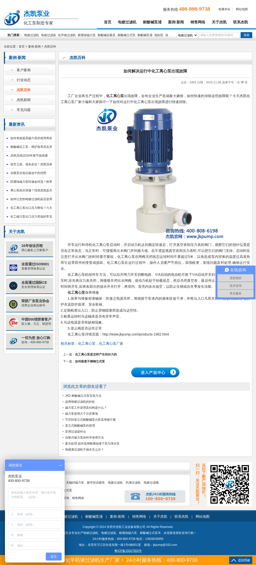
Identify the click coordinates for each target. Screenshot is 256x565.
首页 (107, 22)
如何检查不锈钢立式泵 (90, 361)
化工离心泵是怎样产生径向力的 (96, 354)
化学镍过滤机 (67, 35)
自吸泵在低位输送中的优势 (28, 173)
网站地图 (242, 9)
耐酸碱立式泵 (126, 35)
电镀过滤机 (127, 22)
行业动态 (24, 80)
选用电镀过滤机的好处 (80, 401)
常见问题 (24, 110)
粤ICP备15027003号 (127, 551)
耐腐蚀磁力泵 (87, 35)
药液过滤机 (133, 482)
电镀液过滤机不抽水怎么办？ (84, 449)
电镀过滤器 (48, 35)
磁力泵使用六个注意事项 (81, 413)
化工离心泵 (76, 275)
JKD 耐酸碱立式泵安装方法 (83, 395)
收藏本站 (224, 9)
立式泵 (67, 490)
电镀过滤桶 (151, 482)
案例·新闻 (176, 22)
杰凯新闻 (24, 100)
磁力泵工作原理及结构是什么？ (86, 407)
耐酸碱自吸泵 (107, 35)
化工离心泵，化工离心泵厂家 (100, 343)
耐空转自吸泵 (96, 482)
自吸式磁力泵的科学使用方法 (84, 437)
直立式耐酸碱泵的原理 (80, 425)
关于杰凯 (219, 22)
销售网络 (197, 22)
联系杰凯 (240, 22)
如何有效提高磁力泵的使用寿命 (31, 138)
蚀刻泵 (158, 35)
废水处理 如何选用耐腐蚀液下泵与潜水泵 (92, 443)
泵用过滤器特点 (75, 431)
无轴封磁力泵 (75, 482)
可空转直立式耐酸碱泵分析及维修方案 (90, 419)
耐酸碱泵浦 (152, 22)
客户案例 (24, 70)
